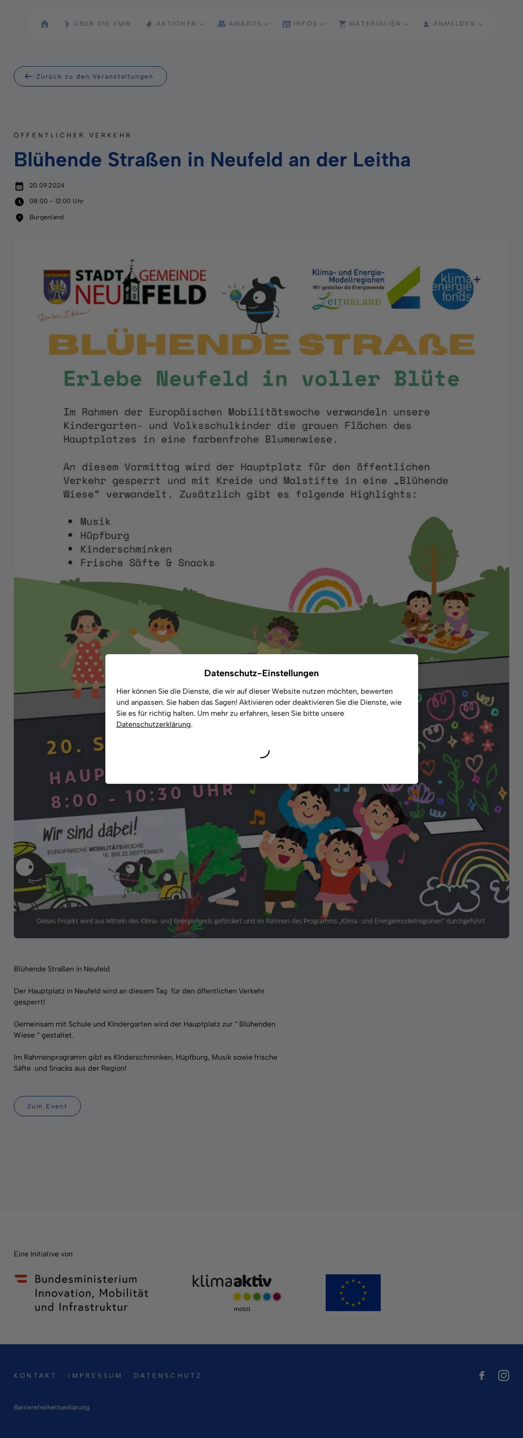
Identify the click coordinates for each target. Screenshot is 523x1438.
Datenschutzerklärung (153, 724)
